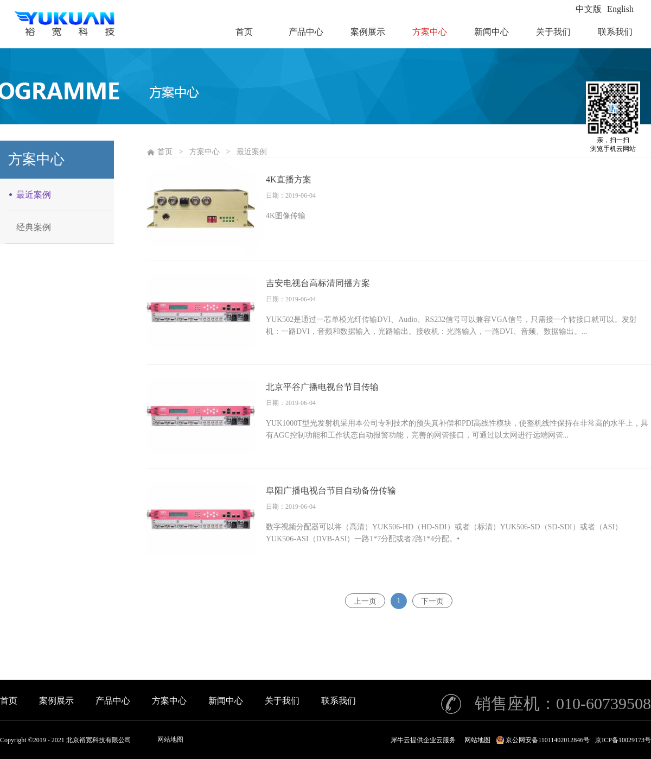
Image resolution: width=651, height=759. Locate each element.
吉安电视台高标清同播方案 (318, 283)
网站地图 (170, 739)
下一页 (432, 601)
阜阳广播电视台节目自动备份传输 (331, 490)
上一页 (365, 601)
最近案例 (252, 152)
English (620, 9)
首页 (8, 700)
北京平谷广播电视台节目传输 (322, 386)
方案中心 (204, 152)
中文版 (589, 9)
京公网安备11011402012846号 (548, 740)
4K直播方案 (288, 179)
